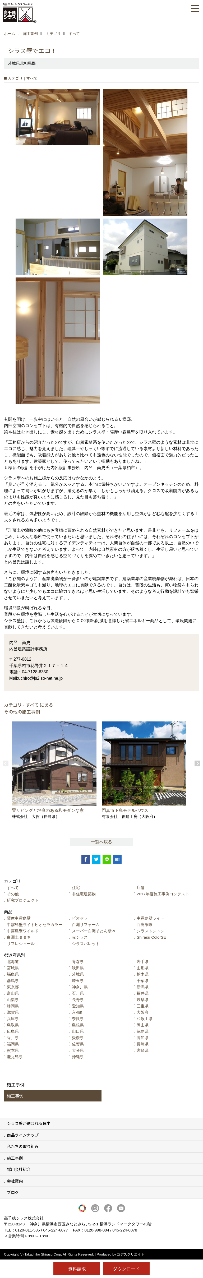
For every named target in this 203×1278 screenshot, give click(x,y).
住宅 (76, 887)
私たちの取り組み (23, 1146)
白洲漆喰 (145, 924)
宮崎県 (143, 1050)
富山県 (13, 993)
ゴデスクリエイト (130, 1254)
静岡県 (13, 1006)
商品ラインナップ (23, 1135)
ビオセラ (80, 918)
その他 (13, 894)
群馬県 (13, 980)
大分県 (78, 1050)
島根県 (78, 1025)
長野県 (78, 999)
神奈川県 (80, 987)
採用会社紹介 (19, 1169)
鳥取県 (13, 1025)
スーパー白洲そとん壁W (93, 931)
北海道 (13, 961)
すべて (13, 887)
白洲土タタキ (19, 937)
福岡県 (13, 1044)
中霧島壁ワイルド (23, 931)
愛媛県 (78, 1037)
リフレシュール (21, 943)
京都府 (78, 1012)
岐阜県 (143, 999)
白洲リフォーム (86, 924)
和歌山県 (145, 1018)
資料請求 (77, 1268)
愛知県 (78, 1006)
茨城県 (78, 974)
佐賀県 (78, 1044)
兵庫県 (13, 1018)
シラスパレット (86, 943)
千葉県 (143, 980)
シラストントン (150, 931)
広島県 (13, 1031)
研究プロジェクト (23, 900)
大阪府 (143, 1012)
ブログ (13, 1192)
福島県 (13, 974)
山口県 (78, 1031)
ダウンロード (126, 1268)
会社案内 (15, 1181)
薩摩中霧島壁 (19, 918)
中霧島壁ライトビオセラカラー (34, 924)
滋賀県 (13, 1012)
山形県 (143, 968)
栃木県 (143, 974)
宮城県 (13, 968)
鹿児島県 (15, 1056)
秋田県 (78, 968)
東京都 (13, 987)
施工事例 (15, 1095)
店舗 (141, 887)
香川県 (13, 1037)
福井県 (143, 993)
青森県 (78, 961)
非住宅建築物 (84, 894)
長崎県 (143, 1044)
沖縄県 (78, 1056)
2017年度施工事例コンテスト (163, 894)
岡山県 (143, 1025)
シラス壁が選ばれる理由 (28, 1123)
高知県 (143, 1037)
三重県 (143, 1006)
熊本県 (13, 1050)
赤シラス (80, 937)
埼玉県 (78, 980)
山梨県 (13, 999)
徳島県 (143, 1031)
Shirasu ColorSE (151, 937)
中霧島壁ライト (150, 918)
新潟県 (143, 987)
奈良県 (78, 1018)
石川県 (78, 993)
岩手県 (143, 961)
